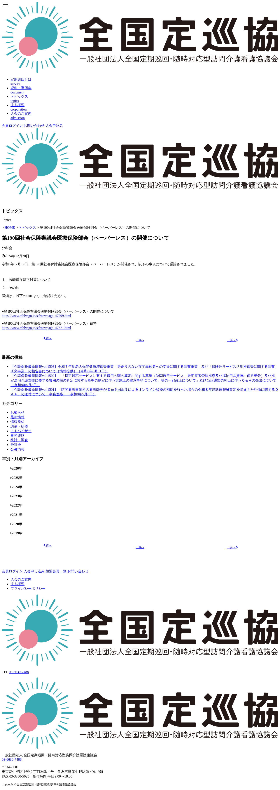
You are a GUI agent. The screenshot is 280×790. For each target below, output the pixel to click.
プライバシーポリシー (28, 588)
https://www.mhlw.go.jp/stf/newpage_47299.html (36, 316)
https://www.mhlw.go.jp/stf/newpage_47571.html (36, 328)
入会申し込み (34, 571)
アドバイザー (21, 431)
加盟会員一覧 (56, 571)
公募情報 (17, 449)
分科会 (7, 248)
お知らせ (17, 412)
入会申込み (54, 125)
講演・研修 (19, 426)
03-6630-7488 (19, 672)
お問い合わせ (34, 125)
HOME (10, 227)
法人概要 (17, 584)
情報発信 (17, 422)
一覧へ (140, 340)
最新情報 (17, 417)
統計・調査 (19, 440)
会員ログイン (12, 125)
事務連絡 (17, 435)
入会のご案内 (21, 579)
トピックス (27, 227)
